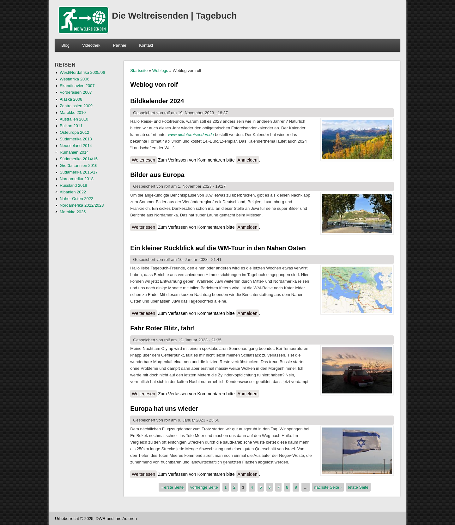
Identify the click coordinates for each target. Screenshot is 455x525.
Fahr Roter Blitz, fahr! (162, 328)
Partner (120, 45)
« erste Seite (172, 487)
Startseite (139, 70)
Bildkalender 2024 (157, 100)
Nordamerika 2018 (77, 178)
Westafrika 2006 (74, 79)
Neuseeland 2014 (76, 145)
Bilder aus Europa (157, 174)
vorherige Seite (204, 487)
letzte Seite (358, 487)
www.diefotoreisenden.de (191, 134)
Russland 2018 (73, 185)
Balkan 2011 (71, 125)
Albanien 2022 (73, 192)
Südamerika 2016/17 (79, 172)
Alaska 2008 (71, 99)
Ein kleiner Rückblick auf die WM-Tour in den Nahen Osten (218, 248)
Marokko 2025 (73, 211)
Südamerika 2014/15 (79, 158)
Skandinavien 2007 (77, 85)
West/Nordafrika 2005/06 (82, 72)
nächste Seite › (328, 487)
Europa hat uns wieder (164, 408)
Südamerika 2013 (76, 139)
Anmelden (248, 159)
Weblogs (160, 70)
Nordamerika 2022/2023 (82, 205)
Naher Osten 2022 (76, 198)
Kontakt (146, 45)
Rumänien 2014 (74, 152)
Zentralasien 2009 (76, 105)
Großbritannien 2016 (78, 165)
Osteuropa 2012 (74, 132)
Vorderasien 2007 (76, 92)
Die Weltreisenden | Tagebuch (174, 16)
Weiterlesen (144, 159)
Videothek (91, 45)
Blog (65, 45)
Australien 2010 (74, 119)
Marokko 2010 (73, 112)
